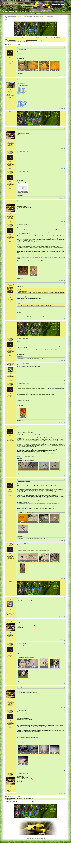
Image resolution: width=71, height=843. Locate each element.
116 (64, 619)
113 (64, 479)
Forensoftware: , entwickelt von (35, 838)
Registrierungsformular (11, 40)
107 (64, 224)
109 (64, 338)
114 (64, 543)
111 (64, 383)
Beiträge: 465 (10, 142)
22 (18, 44)
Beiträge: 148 (10, 375)
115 (64, 597)
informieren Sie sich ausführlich (31, 40)
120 (64, 773)
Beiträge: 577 (10, 91)
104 (64, 151)
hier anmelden (25, 41)
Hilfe (58, 37)
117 (64, 643)
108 (64, 283)
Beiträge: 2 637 (10, 296)
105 (64, 171)
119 (64, 710)
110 (64, 363)
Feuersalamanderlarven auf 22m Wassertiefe (19, 18)
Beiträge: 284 (10, 163)
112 (64, 425)
